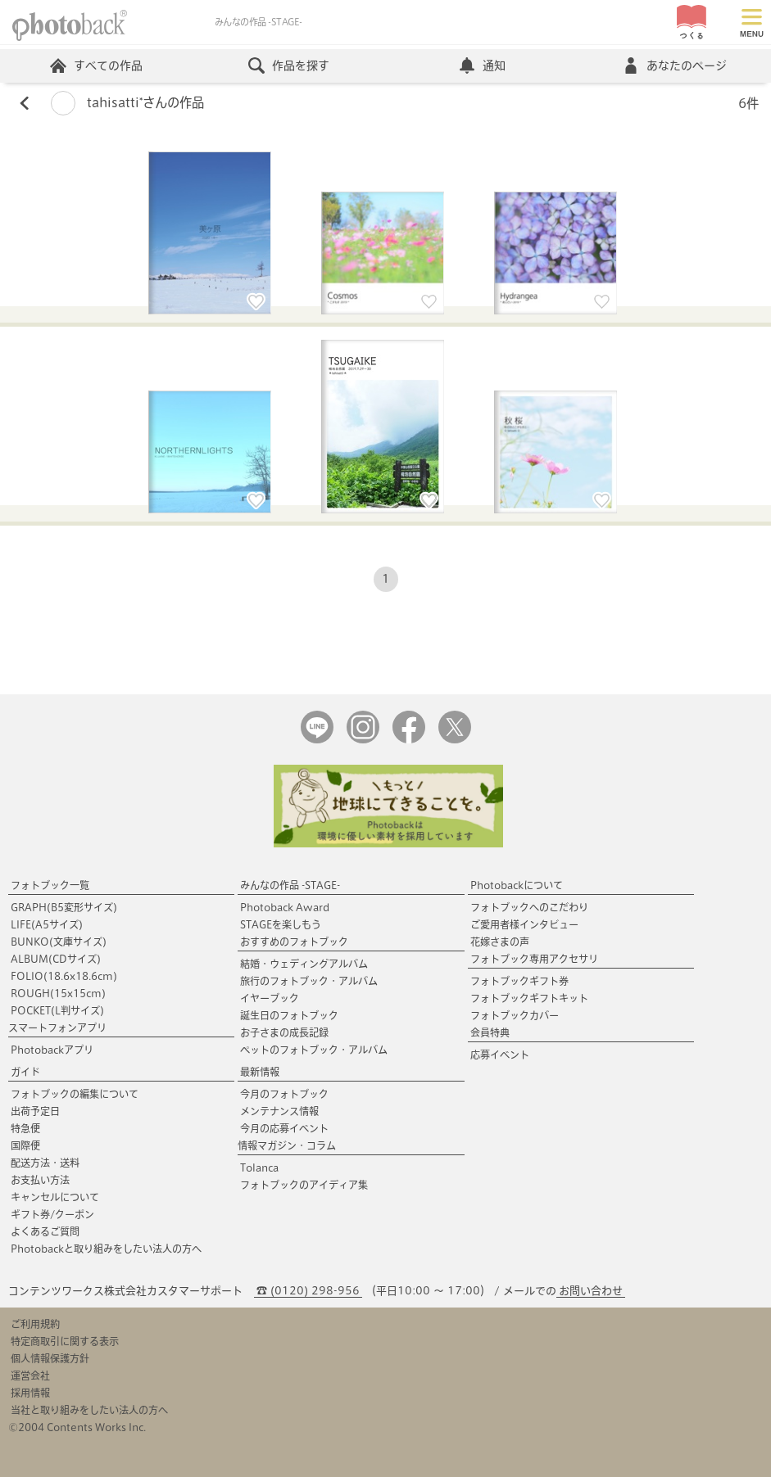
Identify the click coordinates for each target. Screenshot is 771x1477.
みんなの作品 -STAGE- (290, 885)
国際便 (25, 1145)
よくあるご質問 (45, 1231)
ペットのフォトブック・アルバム (314, 1050)
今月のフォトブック (284, 1094)
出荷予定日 (35, 1111)
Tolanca (259, 1167)
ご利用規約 (35, 1324)
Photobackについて (516, 885)
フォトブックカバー (514, 1015)
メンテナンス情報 (279, 1111)
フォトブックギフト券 (519, 981)
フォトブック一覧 (50, 885)
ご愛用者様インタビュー (524, 924)
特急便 (25, 1128)
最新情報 (259, 1072)
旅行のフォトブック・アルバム (309, 981)
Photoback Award (284, 907)
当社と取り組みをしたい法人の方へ (89, 1410)
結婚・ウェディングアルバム (304, 964)
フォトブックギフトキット (529, 998)
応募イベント (499, 1054)
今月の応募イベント (284, 1128)
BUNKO (59, 941)
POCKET (57, 1010)
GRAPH (64, 907)
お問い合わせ (591, 1290)
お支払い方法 (40, 1180)
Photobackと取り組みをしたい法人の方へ (106, 1248)
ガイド (25, 1072)
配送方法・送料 (45, 1163)
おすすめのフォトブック (294, 941)
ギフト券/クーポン (52, 1214)
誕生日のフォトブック (289, 1015)
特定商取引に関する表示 (65, 1341)
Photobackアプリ (52, 1050)
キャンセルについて (55, 1197)
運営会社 (30, 1375)
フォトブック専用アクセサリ (534, 959)
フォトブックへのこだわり (529, 907)
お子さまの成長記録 (284, 1032)
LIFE (47, 924)
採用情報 (30, 1393)
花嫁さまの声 (499, 941)
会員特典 (490, 1032)
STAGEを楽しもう (280, 924)
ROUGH (58, 993)
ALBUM (56, 959)
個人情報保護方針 (50, 1358)
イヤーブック (269, 998)
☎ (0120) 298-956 (308, 1290)
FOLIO (64, 976)
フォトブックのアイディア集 (304, 1185)
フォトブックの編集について (74, 1094)
